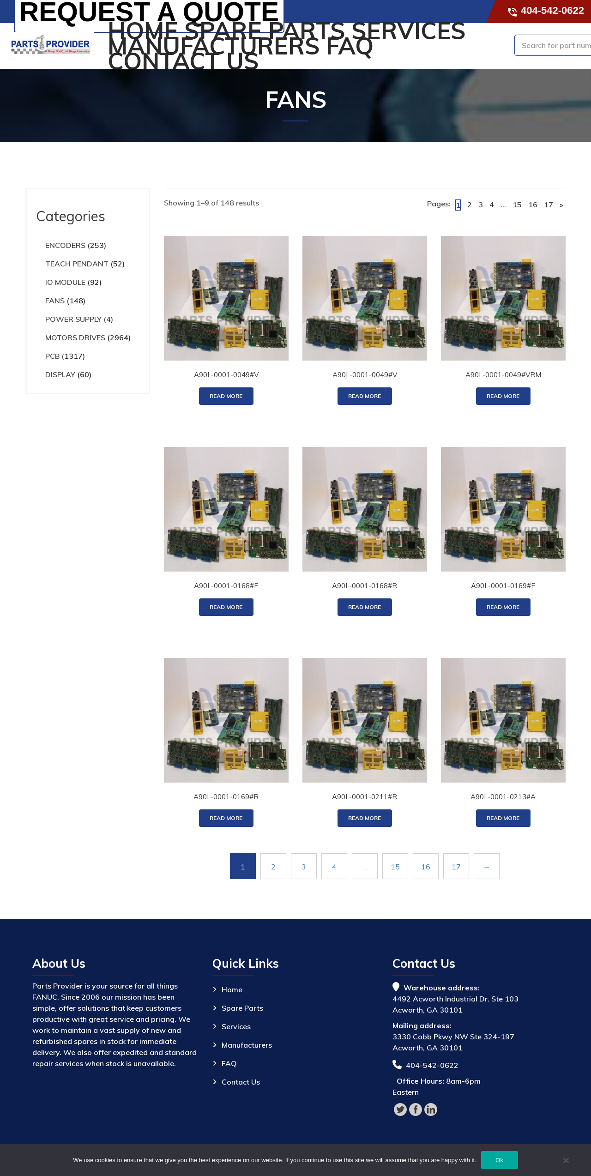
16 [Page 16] (532, 204)
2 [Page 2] (469, 204)
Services (408, 30)
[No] (565, 1162)
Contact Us (183, 61)
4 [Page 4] (491, 204)
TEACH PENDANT (77, 263)
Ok (499, 1160)
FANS (55, 300)
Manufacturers (214, 46)
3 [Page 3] (480, 204)
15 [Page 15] (517, 204)
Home (143, 30)
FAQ (350, 46)
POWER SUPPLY (73, 319)
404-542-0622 (546, 10)
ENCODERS (65, 245)
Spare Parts (264, 30)
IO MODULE (65, 282)
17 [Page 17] (548, 204)
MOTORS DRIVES (75, 337)
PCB (52, 356)
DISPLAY (60, 374)
